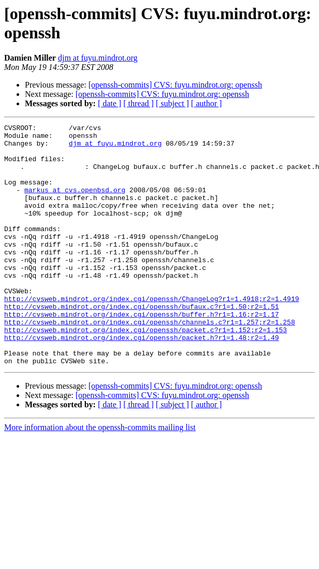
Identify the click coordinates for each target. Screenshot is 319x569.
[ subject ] (172, 103)
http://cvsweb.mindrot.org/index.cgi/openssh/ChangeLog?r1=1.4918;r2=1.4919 (151, 334)
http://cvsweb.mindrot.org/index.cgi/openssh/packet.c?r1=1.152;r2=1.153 (145, 371)
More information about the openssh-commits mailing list (100, 475)
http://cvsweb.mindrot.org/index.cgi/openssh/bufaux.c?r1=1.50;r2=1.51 (141, 343)
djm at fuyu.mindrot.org (97, 57)
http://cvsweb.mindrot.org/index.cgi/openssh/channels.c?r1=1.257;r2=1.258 (149, 362)
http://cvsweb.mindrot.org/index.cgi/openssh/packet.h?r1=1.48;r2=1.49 (141, 381)
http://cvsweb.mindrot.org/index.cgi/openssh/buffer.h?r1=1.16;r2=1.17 (141, 353)
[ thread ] (138, 103)
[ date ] (109, 103)
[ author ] (206, 103)
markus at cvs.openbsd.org (74, 203)
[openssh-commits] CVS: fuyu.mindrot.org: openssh (175, 84)
